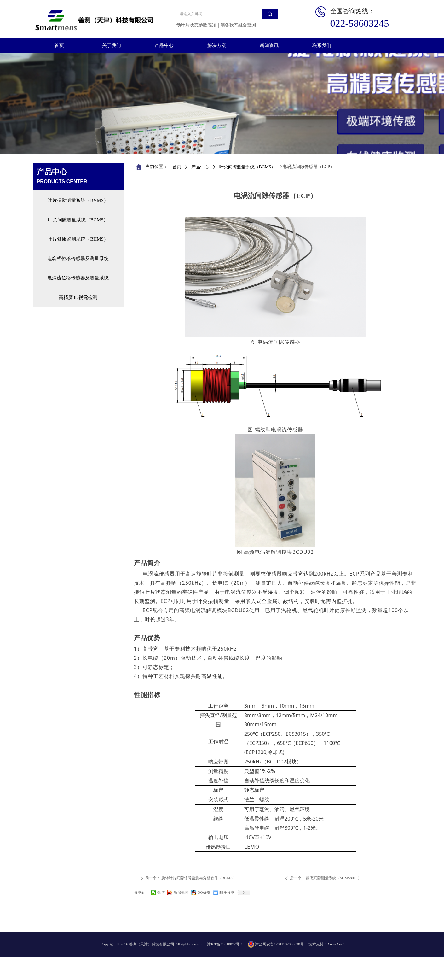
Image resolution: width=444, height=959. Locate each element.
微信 (161, 892)
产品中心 (200, 167)
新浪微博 (181, 892)
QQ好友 (204, 892)
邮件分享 (226, 892)
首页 (176, 167)
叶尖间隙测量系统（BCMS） (247, 167)
